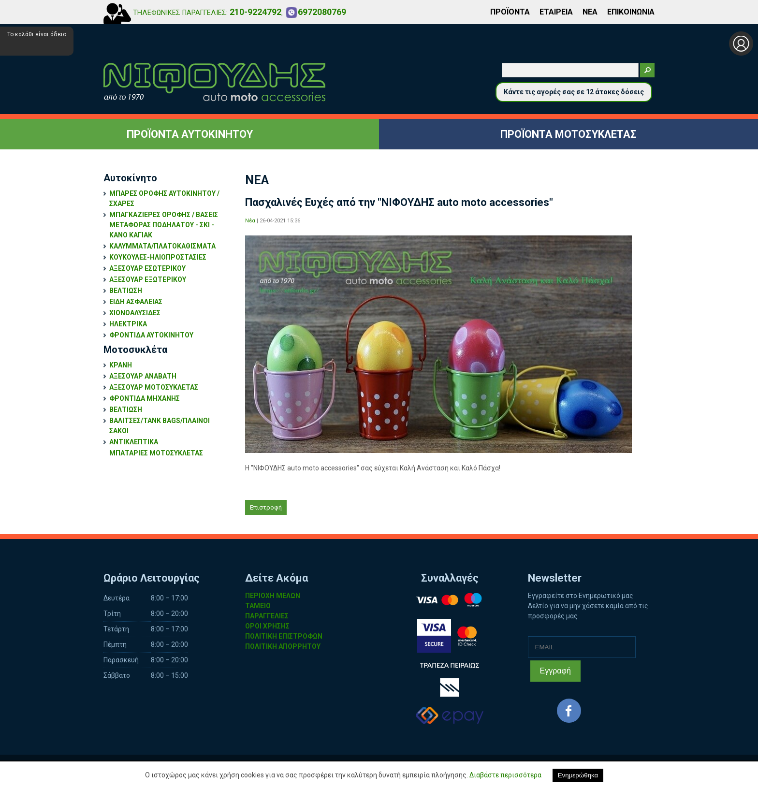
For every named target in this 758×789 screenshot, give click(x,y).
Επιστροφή (266, 507)
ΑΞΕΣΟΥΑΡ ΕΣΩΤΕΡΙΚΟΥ (147, 268)
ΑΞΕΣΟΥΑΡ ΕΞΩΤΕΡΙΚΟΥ (147, 279)
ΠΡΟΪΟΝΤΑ (510, 11)
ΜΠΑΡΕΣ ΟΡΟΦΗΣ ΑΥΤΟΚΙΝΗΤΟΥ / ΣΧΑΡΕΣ (164, 198)
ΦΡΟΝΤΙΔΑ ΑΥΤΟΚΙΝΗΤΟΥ (151, 335)
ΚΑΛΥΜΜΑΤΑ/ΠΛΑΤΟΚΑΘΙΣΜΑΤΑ (162, 246)
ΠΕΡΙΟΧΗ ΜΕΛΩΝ (272, 595)
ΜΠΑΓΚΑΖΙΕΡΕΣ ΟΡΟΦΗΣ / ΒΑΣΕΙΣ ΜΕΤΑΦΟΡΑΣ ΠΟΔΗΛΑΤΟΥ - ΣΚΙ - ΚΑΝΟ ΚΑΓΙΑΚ (163, 225)
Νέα (250, 221)
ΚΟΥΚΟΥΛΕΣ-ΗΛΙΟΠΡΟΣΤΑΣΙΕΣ (157, 257)
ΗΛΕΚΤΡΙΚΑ (128, 324)
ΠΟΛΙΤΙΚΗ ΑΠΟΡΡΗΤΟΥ (283, 646)
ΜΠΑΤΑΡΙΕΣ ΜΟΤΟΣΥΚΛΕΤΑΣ (156, 453)
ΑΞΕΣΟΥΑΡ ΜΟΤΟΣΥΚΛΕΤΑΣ (153, 387)
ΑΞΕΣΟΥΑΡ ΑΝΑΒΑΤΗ (142, 376)
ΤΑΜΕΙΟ (258, 606)
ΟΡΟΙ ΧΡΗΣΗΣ (267, 626)
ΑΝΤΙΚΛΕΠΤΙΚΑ (133, 442)
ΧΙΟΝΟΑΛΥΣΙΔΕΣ (134, 313)
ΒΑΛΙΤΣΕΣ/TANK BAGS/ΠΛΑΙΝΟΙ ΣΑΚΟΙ (159, 426)
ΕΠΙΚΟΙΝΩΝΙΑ (631, 11)
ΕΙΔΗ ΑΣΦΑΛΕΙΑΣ (135, 302)
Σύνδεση (741, 43)
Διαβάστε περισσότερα (505, 775)
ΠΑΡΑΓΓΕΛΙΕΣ (267, 616)
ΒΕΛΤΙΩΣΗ (125, 290)
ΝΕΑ (590, 11)
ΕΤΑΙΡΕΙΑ (556, 11)
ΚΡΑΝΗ (120, 365)
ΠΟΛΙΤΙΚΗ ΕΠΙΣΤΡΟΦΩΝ (283, 636)
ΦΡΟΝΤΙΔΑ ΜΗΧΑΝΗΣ (144, 398)
